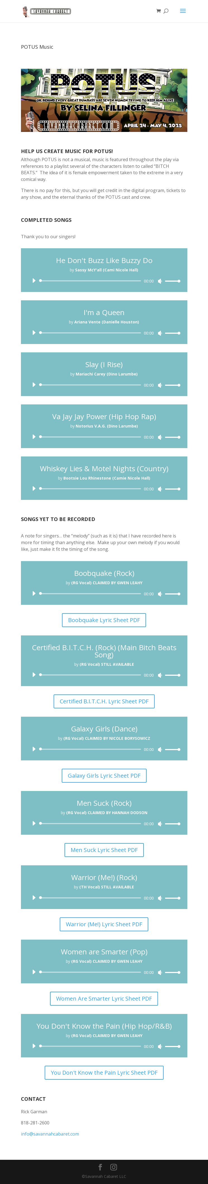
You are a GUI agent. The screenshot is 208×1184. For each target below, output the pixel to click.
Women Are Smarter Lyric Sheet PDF (104, 998)
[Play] (33, 280)
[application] (104, 281)
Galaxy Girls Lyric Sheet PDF (104, 775)
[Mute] (159, 281)
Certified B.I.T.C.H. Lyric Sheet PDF (104, 701)
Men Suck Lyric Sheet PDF (104, 850)
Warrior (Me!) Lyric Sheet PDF (104, 924)
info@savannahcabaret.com (50, 1134)
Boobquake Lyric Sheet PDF (104, 620)
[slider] (91, 280)
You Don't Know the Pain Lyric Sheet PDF (104, 1072)
